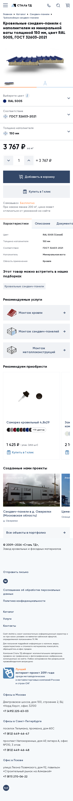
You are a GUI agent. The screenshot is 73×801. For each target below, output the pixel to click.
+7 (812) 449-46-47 (16, 733)
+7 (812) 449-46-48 (16, 750)
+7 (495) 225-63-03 (15, 711)
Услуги (7, 618)
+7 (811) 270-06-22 (15, 776)
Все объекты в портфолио (36, 532)
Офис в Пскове (13, 760)
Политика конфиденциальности (24, 601)
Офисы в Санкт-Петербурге (22, 721)
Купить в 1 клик (20, 452)
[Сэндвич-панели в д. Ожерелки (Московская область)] (31, 503)
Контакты (9, 625)
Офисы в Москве (14, 694)
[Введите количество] (18, 160)
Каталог (8, 611)
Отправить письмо (15, 572)
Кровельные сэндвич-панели (24, 286)
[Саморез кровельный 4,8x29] (31, 415)
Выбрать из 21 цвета (36, 98)
